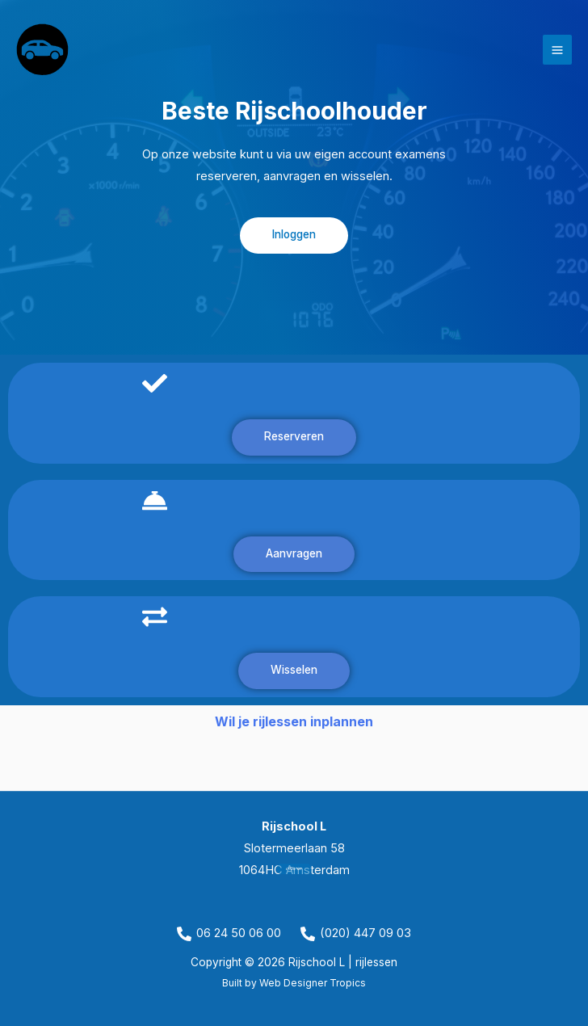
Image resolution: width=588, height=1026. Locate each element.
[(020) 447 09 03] (356, 934)
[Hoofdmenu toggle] (557, 49)
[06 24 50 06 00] (229, 934)
